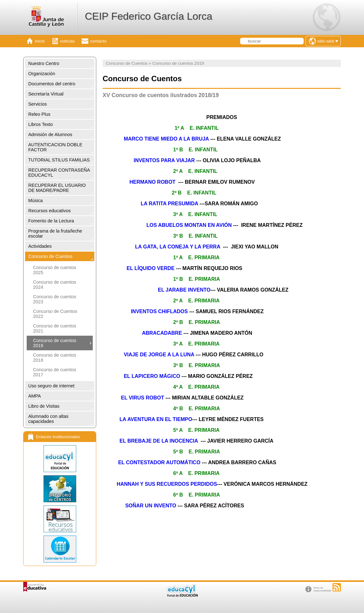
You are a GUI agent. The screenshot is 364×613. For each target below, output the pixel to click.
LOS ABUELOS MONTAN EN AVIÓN (189, 225)
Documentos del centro (51, 83)
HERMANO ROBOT (151, 182)
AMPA (34, 396)
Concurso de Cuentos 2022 (55, 314)
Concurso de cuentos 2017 (54, 372)
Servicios (37, 104)
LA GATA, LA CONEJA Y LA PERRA (177, 246)
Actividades (40, 246)
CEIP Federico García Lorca (148, 16)
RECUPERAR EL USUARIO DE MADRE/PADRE (57, 188)
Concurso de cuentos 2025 (54, 270)
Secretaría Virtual (46, 93)
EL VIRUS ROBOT (142, 397)
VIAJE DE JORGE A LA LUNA (159, 354)
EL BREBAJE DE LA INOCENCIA (158, 441)
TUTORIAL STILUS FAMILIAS (59, 159)
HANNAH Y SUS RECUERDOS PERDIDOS (167, 484)
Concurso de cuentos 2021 (54, 328)
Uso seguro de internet (51, 385)
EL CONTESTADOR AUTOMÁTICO (159, 462)
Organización (41, 73)
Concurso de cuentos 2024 (54, 285)
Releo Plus (39, 114)
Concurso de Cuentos (50, 256)
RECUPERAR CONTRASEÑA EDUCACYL (59, 173)
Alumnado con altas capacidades (48, 419)
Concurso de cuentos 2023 (54, 299)
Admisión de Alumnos (50, 134)
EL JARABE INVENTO (184, 290)
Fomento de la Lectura (51, 220)
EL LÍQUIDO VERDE (150, 268)
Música (35, 200)
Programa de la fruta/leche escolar (55, 233)
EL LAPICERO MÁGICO (151, 376)
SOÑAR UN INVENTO (150, 505)
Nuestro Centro (43, 63)
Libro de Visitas (43, 406)
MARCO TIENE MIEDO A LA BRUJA (166, 139)
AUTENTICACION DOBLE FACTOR (55, 147)
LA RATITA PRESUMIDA (169, 203)
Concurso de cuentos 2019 (54, 343)
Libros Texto (40, 124)
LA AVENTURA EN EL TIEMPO (155, 419)
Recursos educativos (49, 210)
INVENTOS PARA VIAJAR (164, 160)
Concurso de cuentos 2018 (54, 358)
